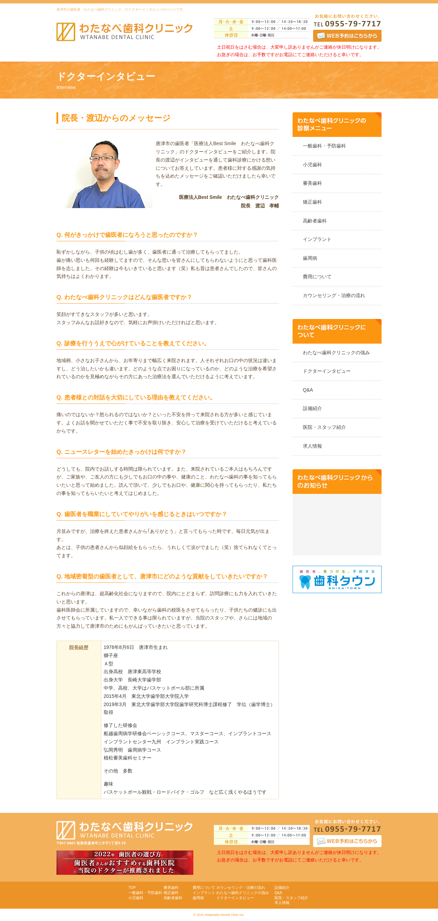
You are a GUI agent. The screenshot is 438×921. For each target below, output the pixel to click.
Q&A (308, 390)
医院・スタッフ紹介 (324, 427)
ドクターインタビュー (327, 371)
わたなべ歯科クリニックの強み (336, 352)
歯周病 (310, 258)
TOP (132, 887)
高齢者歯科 (315, 220)
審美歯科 (312, 183)
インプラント (317, 239)
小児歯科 (312, 164)
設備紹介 (312, 408)
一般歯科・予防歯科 (324, 146)
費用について (317, 276)
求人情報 (312, 446)
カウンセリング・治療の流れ (334, 295)
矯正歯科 (312, 202)
